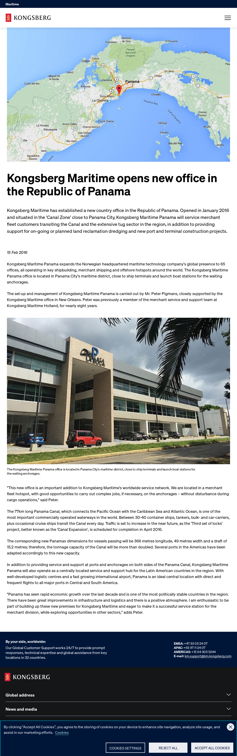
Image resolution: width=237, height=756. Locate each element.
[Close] (230, 728)
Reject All (168, 749)
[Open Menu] (227, 18)
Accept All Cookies (212, 749)
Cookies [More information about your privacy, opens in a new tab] (62, 733)
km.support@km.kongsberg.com (208, 656)
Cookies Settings (125, 749)
